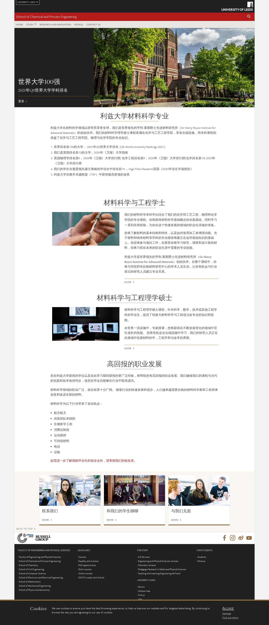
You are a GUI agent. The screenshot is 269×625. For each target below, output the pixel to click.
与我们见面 (181, 510)
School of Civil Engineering (31, 569)
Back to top (24, 528)
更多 (134, 67)
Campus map (144, 591)
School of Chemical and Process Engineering (46, 16)
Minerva (201, 561)
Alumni (141, 586)
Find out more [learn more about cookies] (230, 617)
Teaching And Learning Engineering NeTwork (159, 573)
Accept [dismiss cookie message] (228, 608)
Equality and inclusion (88, 561)
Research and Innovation (55, 24)
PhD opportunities (87, 565)
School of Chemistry (28, 565)
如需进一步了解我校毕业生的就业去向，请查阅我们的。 (93, 460)
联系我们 (50, 510)
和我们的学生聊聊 (122, 510)
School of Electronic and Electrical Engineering (41, 577)
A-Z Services (144, 557)
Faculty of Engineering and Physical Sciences (40, 557)
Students (201, 557)
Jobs (140, 599)
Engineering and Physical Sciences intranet (158, 561)
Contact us (93, 24)
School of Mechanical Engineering (35, 585)
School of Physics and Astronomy (34, 590)
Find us (141, 595)
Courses (82, 557)
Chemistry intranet (147, 565)
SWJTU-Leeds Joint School (91, 577)
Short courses (84, 569)
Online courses (85, 573)
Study (29, 24)
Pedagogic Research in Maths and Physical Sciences (162, 569)
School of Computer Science (32, 573)
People (78, 24)
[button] (249, 16)
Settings (226, 613)
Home (19, 24)
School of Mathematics (29, 581)
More (127, 282)
